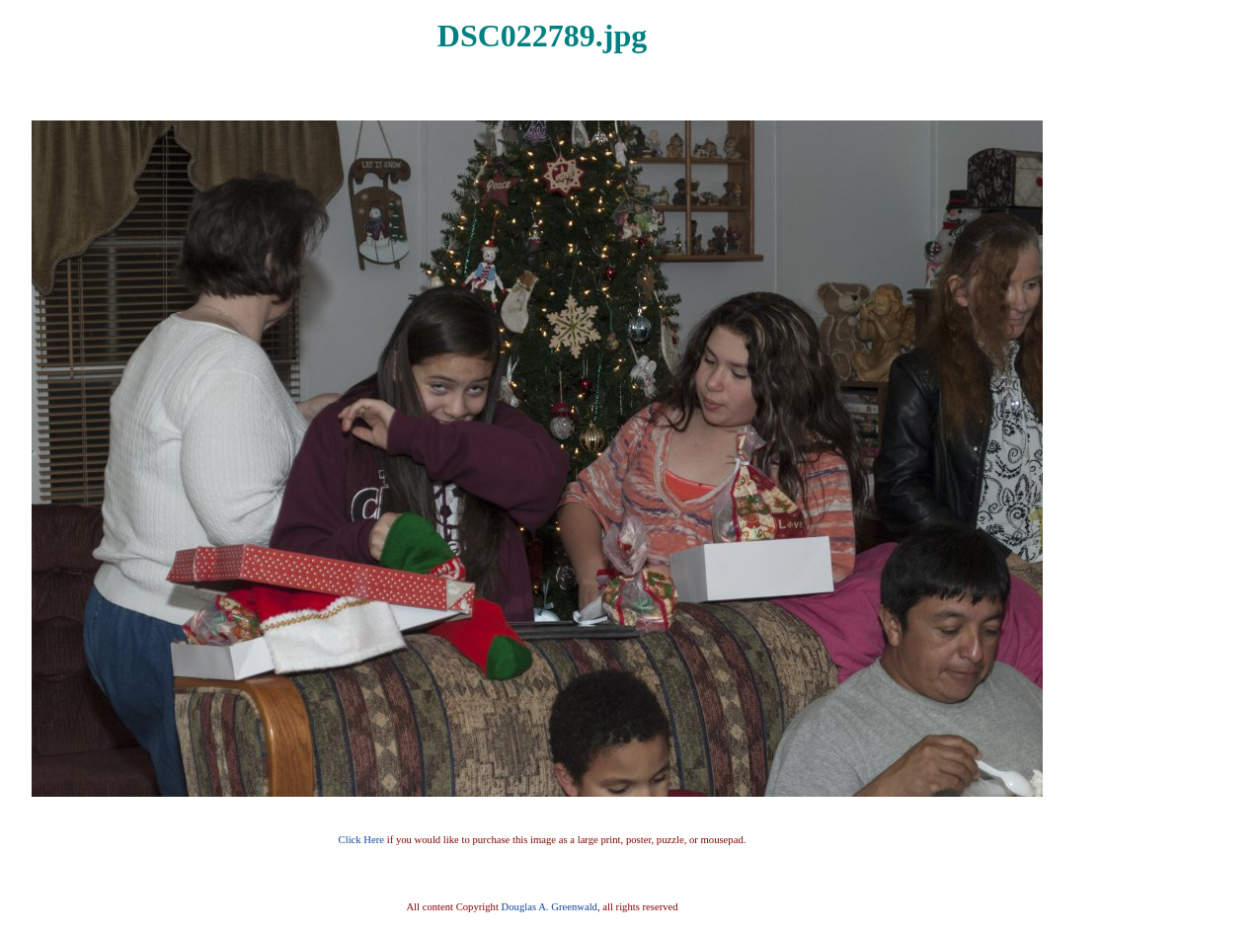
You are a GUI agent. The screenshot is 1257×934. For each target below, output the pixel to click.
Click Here (361, 839)
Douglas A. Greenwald (549, 906)
